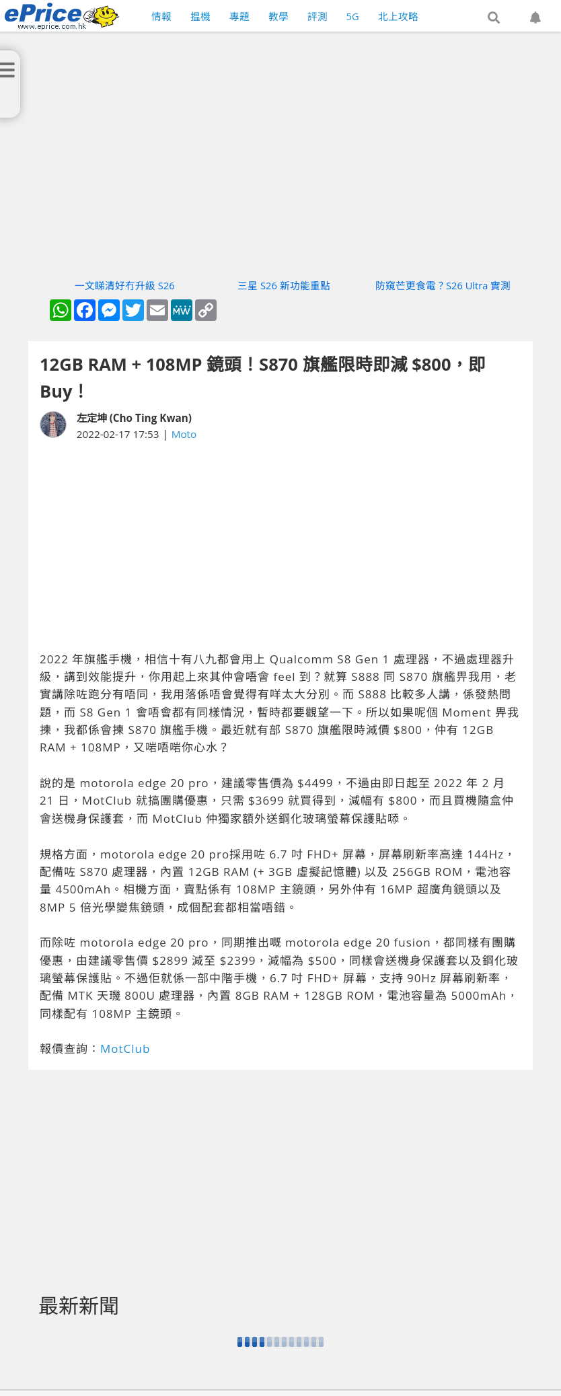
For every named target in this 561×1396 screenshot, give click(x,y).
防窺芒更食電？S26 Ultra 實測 (443, 285)
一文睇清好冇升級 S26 (125, 285)
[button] (494, 18)
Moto (184, 434)
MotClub (125, 1048)
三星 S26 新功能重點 (283, 285)
